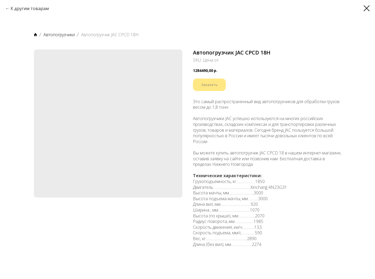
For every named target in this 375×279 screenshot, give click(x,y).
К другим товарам (30, 8)
